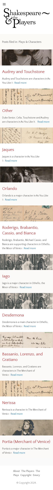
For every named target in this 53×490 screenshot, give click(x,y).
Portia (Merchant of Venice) (26, 441)
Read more (20, 82)
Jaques (8, 149)
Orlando (9, 188)
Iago (6, 276)
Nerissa (8, 402)
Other (7, 110)
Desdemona (13, 315)
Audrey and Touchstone (23, 71)
